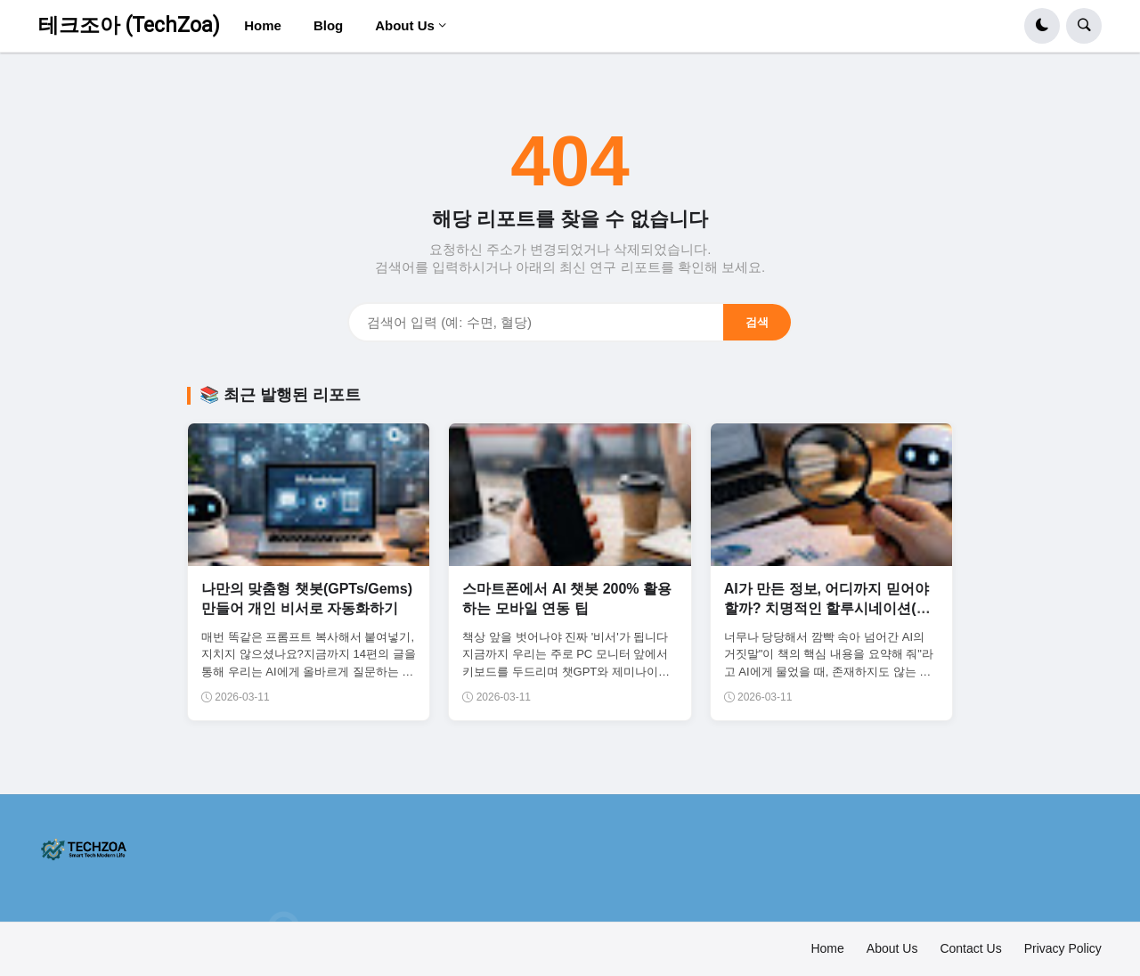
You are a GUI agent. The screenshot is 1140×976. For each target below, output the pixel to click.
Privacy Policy (1063, 948)
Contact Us (970, 948)
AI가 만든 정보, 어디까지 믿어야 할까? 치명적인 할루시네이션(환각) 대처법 (827, 608)
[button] (1042, 26)
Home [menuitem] (262, 25)
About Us (892, 948)
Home (826, 948)
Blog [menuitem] (328, 25)
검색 (757, 322)
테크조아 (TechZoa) (129, 25)
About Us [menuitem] (405, 25)
